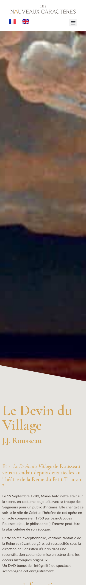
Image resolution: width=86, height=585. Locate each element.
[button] (73, 22)
